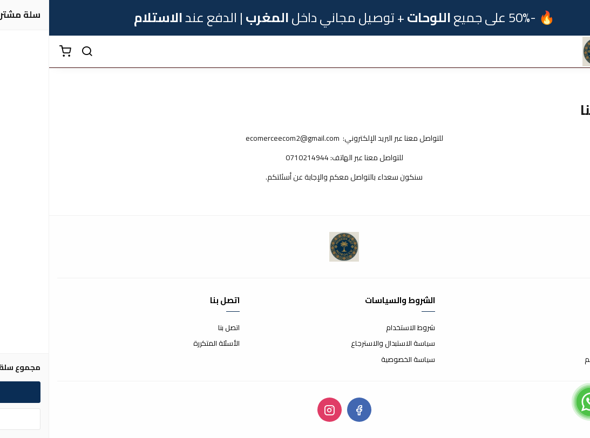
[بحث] (38, 52)
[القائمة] (574, 52)
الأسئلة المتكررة (167, 343)
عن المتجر (568, 328)
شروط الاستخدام (361, 328)
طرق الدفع (566, 343)
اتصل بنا (180, 328)
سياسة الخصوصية (359, 359)
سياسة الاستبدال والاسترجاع (344, 343)
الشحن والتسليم (558, 359)
